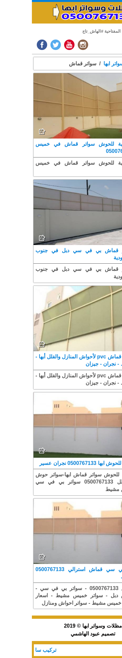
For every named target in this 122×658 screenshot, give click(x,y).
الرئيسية (108, 63)
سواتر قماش (50, 63)
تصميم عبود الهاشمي (61, 633)
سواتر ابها (82, 63)
